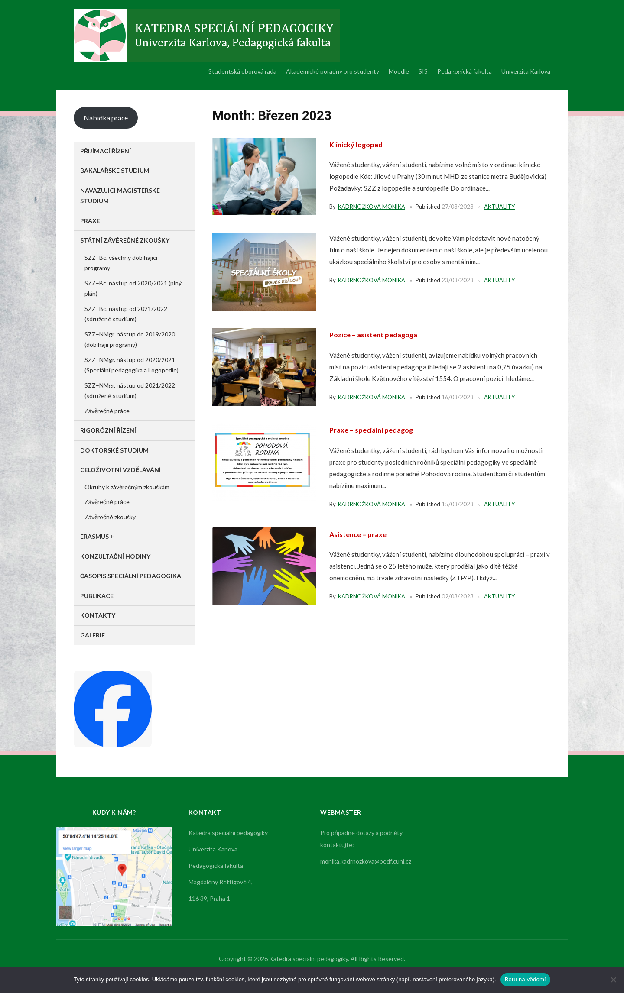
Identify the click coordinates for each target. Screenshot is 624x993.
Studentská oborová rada (242, 71)
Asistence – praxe (360, 534)
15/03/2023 (458, 504)
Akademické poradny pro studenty (332, 71)
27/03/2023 (458, 206)
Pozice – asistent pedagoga (377, 334)
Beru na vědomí (525, 979)
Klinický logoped (358, 144)
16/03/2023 (458, 397)
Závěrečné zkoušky (110, 517)
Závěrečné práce (107, 410)
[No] (613, 979)
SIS (423, 71)
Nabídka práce (106, 117)
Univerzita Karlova (525, 71)
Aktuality (499, 206)
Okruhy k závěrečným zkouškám (126, 487)
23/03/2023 (458, 280)
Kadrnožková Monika (371, 206)
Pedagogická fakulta (464, 71)
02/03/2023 (458, 596)
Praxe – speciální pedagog (375, 429)
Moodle (399, 71)
